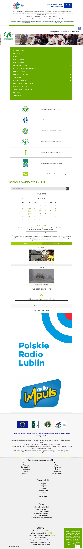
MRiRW (43, 483)
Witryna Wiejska (43, 496)
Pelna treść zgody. (45, 240)
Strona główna (54, 31)
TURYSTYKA (17, 77)
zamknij (77, 546)
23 (55, 213)
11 (29, 211)
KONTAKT (75, 31)
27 (22, 205)
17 (22, 213)
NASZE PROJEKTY (19, 80)
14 (45, 211)
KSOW (44, 488)
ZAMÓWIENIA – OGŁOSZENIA (23, 89)
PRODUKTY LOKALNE (20, 74)
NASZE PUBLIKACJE (20, 86)
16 (55, 211)
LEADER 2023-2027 (19, 59)
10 (22, 211)
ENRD (44, 492)
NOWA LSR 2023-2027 (20, 65)
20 (40, 213)
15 (50, 211)
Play (41, 294)
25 (29, 216)
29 (34, 205)
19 (34, 213)
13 (40, 211)
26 (34, 216)
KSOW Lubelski (43, 490)
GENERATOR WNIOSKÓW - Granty (25, 68)
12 (34, 211)
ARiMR (43, 485)
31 (45, 205)
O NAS (15, 56)
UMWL (44, 487)
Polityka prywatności (15, 546)
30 (40, 205)
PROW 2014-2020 (19, 71)
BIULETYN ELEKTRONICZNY (23, 83)
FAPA (43, 494)
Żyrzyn (57, 469)
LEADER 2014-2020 (19, 62)
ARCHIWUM (17, 96)
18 (29, 214)
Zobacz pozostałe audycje (41, 306)
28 (29, 205)
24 (22, 216)
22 (50, 213)
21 (45, 213)
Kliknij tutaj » (76, 544)
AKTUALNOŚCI (65, 31)
